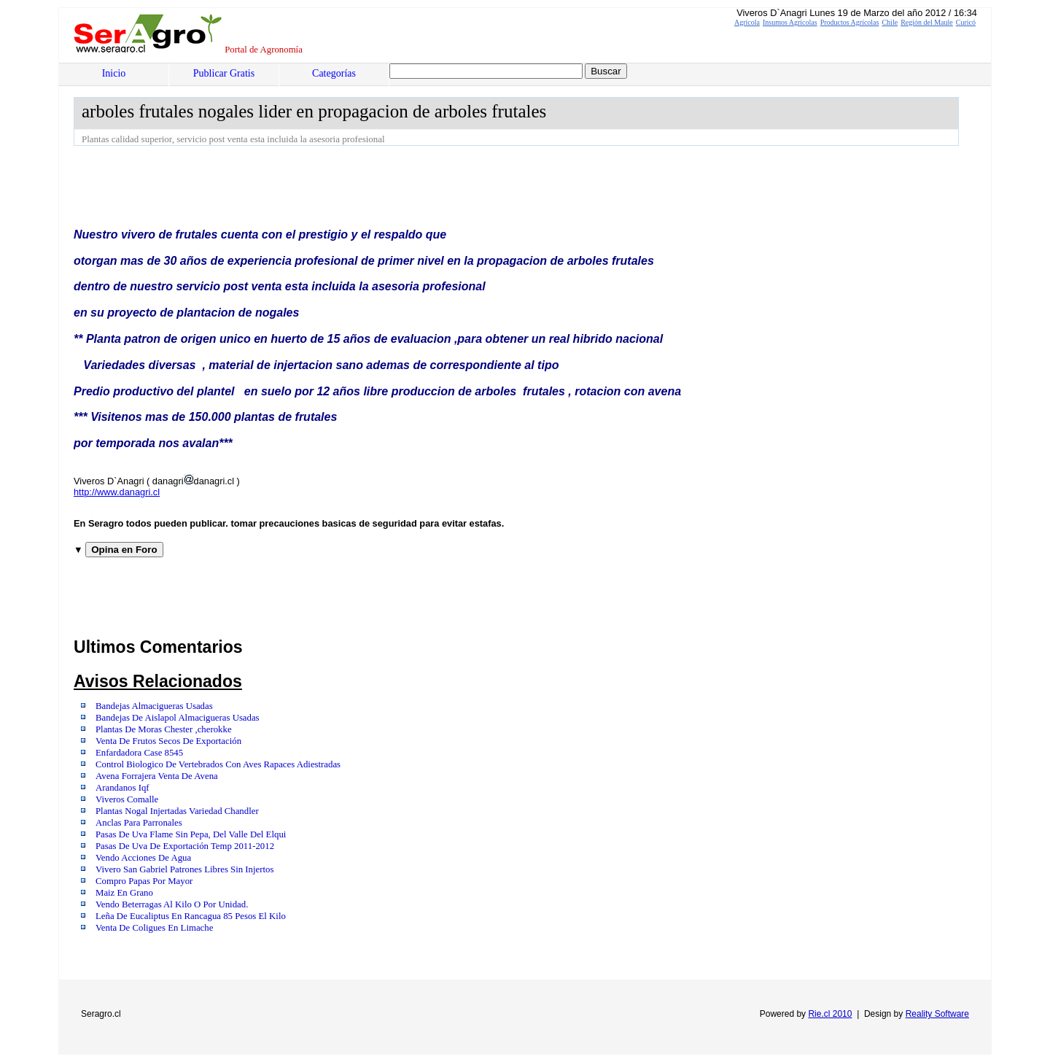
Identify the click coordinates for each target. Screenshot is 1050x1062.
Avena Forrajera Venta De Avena (157, 776)
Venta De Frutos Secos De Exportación (168, 741)
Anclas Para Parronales (139, 823)
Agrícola (747, 22)
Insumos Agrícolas (790, 22)
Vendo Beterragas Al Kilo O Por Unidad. (172, 904)
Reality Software (937, 1014)
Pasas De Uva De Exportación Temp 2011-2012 (185, 846)
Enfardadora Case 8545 (139, 753)
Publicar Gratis (223, 73)
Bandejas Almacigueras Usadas (154, 706)
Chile (890, 22)
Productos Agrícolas (849, 22)
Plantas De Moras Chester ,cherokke (164, 729)
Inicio (114, 73)
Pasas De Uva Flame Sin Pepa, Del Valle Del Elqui (191, 834)
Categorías (334, 73)
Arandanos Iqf (122, 788)
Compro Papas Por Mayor (144, 881)
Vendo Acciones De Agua (143, 858)
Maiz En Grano (124, 893)
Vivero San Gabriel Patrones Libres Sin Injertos (184, 869)
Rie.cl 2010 (830, 1014)
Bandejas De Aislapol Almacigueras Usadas (178, 718)
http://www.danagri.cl (117, 492)
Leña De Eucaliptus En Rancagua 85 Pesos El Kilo (191, 916)
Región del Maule (927, 22)
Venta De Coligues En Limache (154, 928)
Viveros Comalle (127, 799)
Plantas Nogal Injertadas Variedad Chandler (177, 811)
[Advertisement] (339, 186)
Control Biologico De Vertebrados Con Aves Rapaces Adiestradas (218, 764)
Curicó (966, 22)
